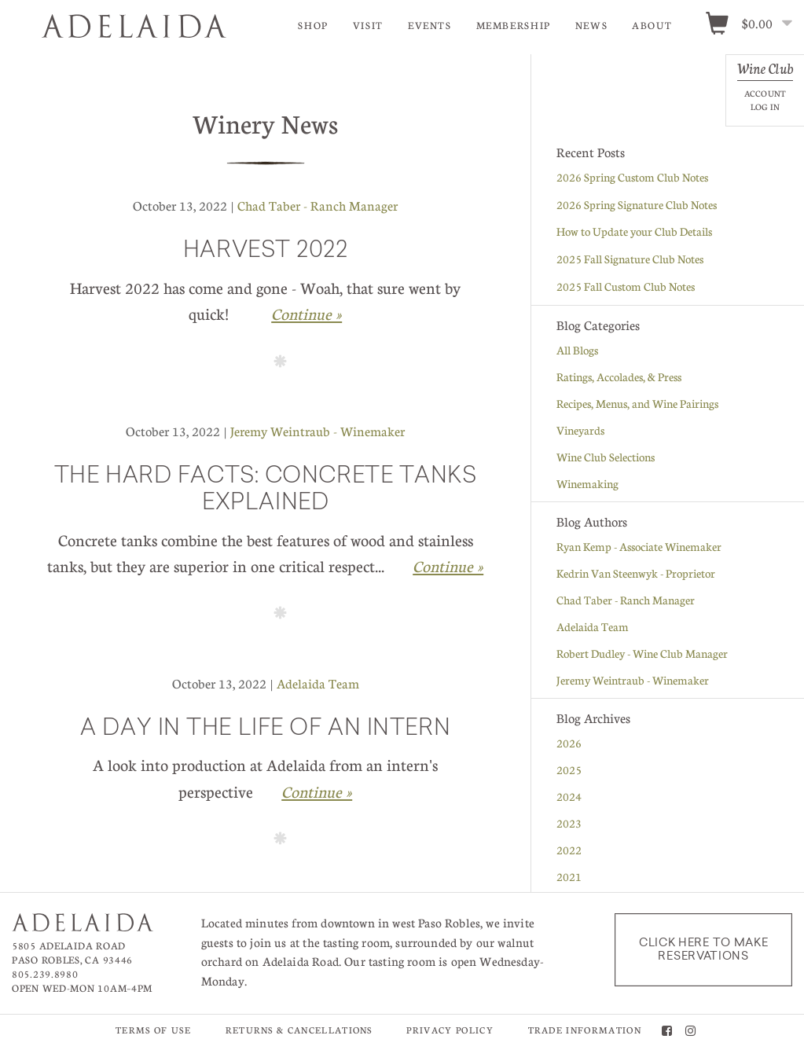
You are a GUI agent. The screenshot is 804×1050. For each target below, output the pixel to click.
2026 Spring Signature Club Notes (636, 205)
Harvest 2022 (265, 252)
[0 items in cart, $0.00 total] (754, 24)
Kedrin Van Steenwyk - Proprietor (635, 574)
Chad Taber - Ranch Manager (317, 206)
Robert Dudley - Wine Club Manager (642, 654)
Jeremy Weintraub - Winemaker (317, 432)
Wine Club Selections (605, 457)
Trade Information (584, 1031)
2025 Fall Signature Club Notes (629, 259)
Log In (765, 106)
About (652, 25)
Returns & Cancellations (299, 1031)
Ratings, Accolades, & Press (618, 377)
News (591, 25)
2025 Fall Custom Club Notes (625, 287)
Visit (368, 25)
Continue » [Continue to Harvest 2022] (306, 314)
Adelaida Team (318, 684)
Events (430, 25)
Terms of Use (153, 1031)
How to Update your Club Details (634, 232)
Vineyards (580, 431)
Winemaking (587, 484)
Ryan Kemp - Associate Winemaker (638, 547)
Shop (313, 25)
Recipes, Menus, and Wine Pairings (637, 404)
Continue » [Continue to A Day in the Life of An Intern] (316, 792)
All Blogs (577, 350)
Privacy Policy (449, 1031)
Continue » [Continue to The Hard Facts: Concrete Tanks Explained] (448, 566)
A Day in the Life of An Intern (265, 730)
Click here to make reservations (704, 950)
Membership (513, 25)
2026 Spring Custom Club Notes (632, 178)
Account (765, 93)
